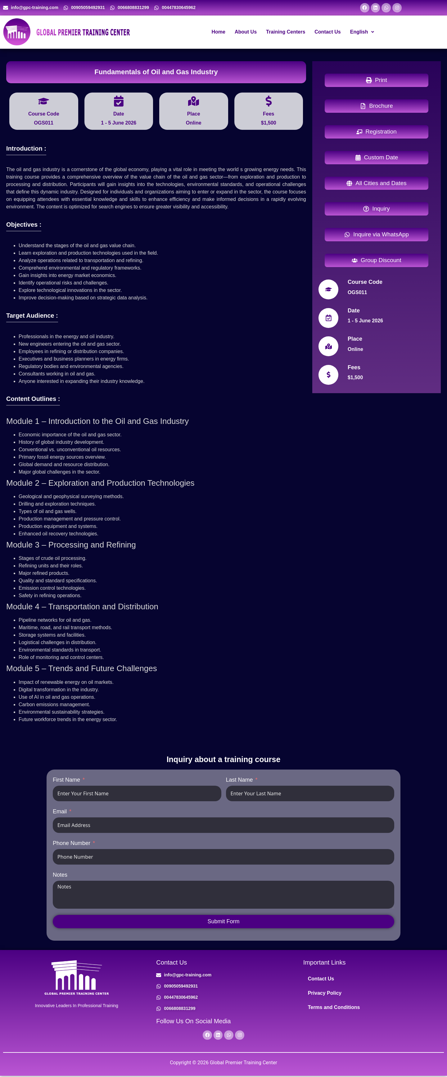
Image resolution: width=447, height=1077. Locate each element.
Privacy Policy (325, 993)
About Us (246, 32)
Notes (60, 875)
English (362, 32)
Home (218, 32)
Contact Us (327, 32)
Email (60, 812)
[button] (362, 32)
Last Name (239, 780)
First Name (66, 780)
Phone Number (71, 844)
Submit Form (223, 922)
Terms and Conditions (334, 1008)
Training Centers (285, 32)
